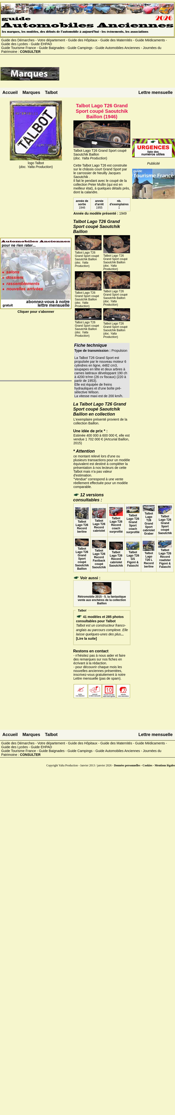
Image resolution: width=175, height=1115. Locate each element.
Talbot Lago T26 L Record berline (149, 558)
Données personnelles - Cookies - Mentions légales (144, 765)
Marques (31, 92)
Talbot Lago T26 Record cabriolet (99, 524)
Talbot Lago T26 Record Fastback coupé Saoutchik (99, 557)
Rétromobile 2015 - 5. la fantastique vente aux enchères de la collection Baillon (102, 598)
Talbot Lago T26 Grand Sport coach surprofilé (132, 522)
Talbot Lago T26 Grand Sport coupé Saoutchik (165, 523)
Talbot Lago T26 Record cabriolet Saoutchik (116, 557)
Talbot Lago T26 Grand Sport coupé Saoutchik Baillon (82, 557)
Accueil (10, 92)
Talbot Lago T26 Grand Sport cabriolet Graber (149, 522)
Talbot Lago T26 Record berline (82, 525)
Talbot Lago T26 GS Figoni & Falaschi (132, 557)
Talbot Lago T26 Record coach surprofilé (116, 523)
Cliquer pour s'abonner (35, 310)
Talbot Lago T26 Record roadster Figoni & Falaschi (165, 556)
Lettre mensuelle (155, 92)
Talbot (51, 92)
